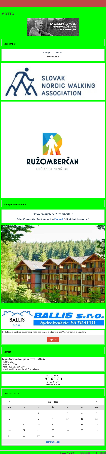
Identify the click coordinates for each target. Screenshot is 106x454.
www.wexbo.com (87, 453)
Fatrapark (58, 219)
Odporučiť (53, 339)
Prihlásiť (102, 453)
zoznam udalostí (53, 442)
